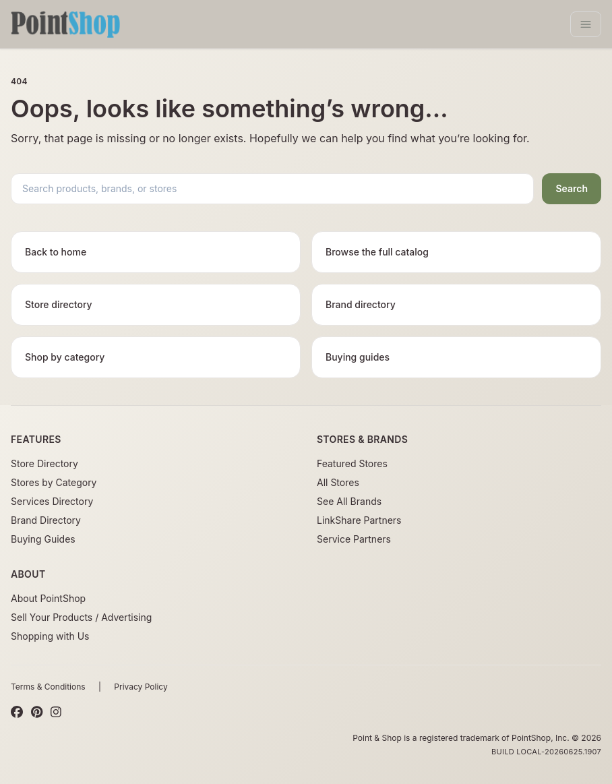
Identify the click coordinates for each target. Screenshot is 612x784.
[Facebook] (17, 712)
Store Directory (44, 463)
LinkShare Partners (359, 520)
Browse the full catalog (377, 252)
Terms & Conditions (48, 687)
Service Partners (354, 539)
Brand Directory (46, 520)
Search (571, 188)
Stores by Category (53, 482)
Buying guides (358, 357)
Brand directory (361, 304)
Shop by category (64, 357)
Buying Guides (43, 539)
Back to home (55, 252)
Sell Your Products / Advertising (81, 617)
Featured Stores (352, 463)
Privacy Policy (140, 687)
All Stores (338, 482)
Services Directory (52, 501)
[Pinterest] (36, 712)
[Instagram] (56, 712)
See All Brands (349, 501)
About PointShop (48, 598)
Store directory (58, 304)
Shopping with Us (50, 636)
